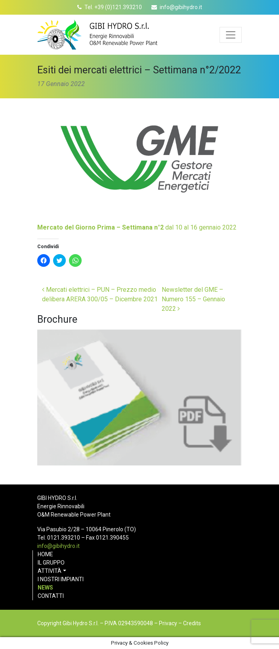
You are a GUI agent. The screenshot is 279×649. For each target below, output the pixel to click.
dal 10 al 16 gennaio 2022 (137, 227)
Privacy (168, 623)
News (45, 587)
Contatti (51, 596)
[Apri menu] (231, 35)
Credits (192, 623)
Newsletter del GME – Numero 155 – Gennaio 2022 (193, 299)
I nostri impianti (61, 579)
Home (45, 554)
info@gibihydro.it (181, 7)
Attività (49, 571)
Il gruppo (51, 562)
